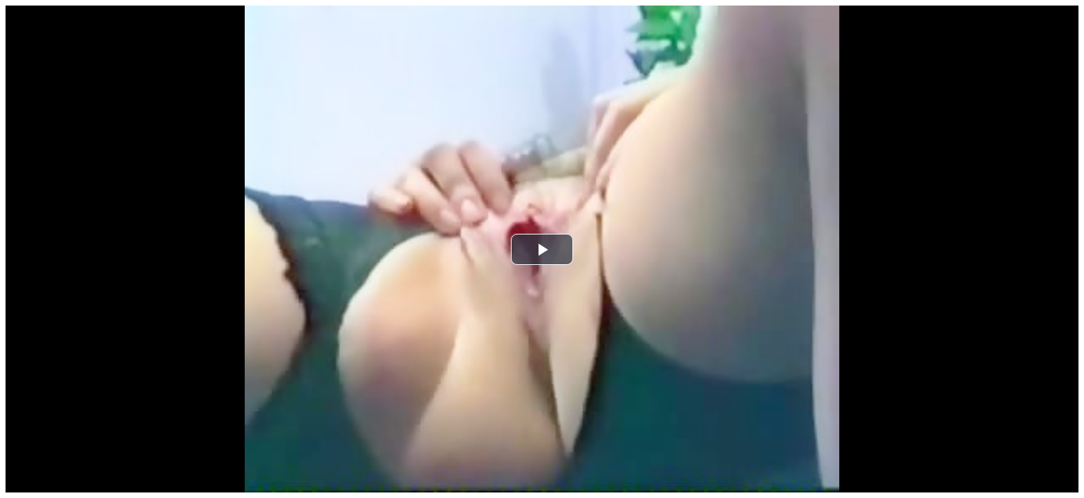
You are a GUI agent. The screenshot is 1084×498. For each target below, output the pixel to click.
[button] (542, 249)
